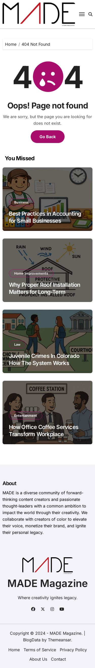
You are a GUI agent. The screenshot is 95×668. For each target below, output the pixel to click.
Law (17, 344)
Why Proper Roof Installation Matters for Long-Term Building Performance (44, 292)
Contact (58, 659)
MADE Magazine (47, 583)
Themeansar (59, 639)
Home (14, 649)
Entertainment (25, 415)
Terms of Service (40, 649)
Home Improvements (31, 273)
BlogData (32, 639)
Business (21, 202)
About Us (38, 659)
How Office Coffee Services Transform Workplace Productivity (43, 434)
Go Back (48, 136)
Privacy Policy (73, 649)
